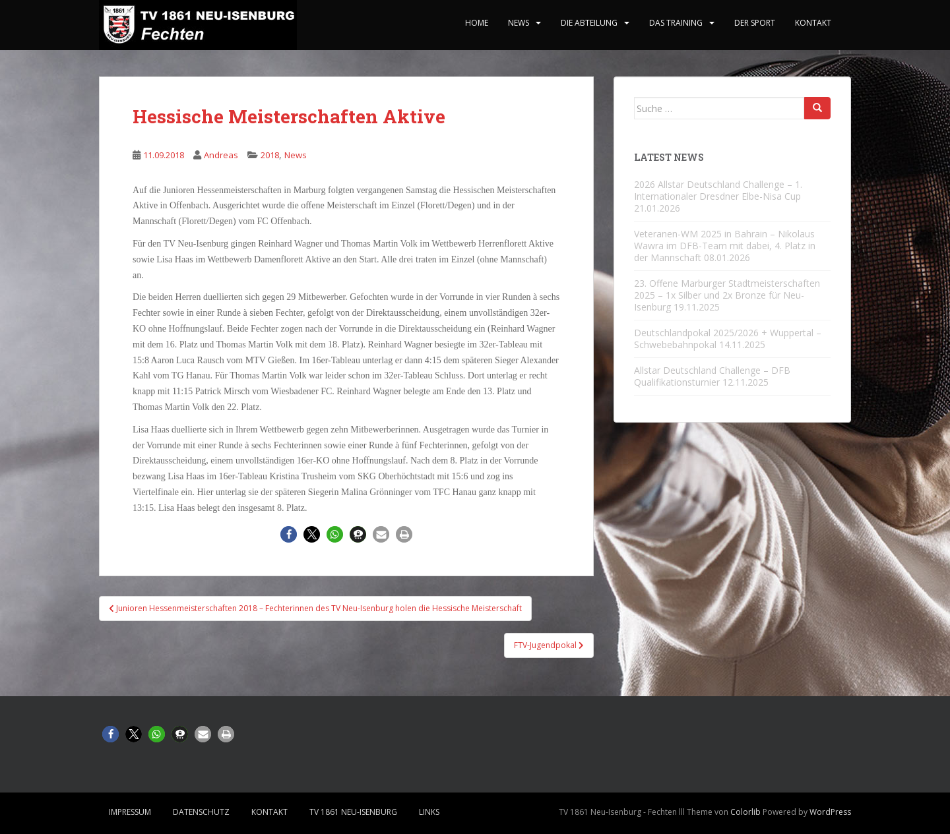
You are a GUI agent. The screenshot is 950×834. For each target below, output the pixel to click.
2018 (270, 155)
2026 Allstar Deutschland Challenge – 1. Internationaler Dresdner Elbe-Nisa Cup (718, 190)
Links (429, 812)
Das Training (676, 22)
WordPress (830, 812)
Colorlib (745, 812)
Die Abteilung (589, 22)
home (476, 22)
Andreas (221, 155)
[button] (288, 534)
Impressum (130, 812)
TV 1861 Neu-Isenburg (353, 812)
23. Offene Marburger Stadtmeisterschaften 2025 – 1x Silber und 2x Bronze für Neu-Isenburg (727, 295)
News (518, 22)
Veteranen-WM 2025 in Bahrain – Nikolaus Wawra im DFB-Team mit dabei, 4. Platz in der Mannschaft (724, 245)
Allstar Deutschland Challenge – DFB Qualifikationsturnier (712, 376)
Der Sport (754, 22)
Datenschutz (201, 812)
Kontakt (813, 22)
